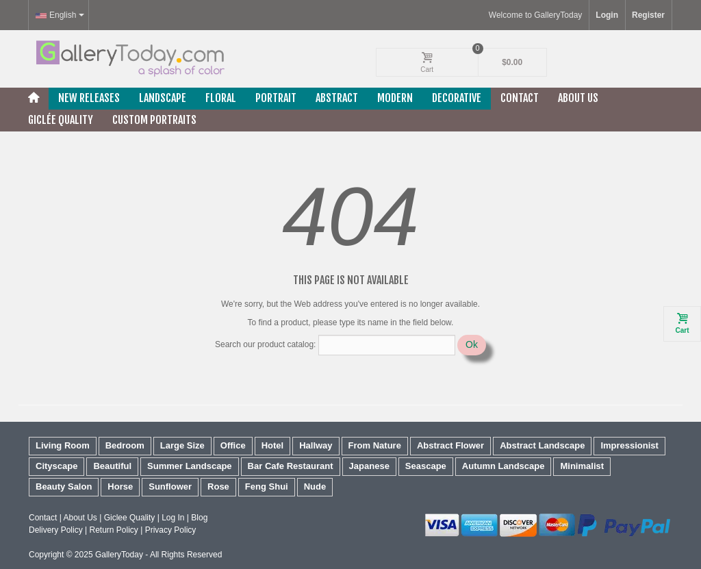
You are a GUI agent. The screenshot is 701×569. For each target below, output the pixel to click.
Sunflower (170, 486)
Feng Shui (266, 486)
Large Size (182, 445)
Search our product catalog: (265, 344)
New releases (89, 98)
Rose (218, 486)
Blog (199, 517)
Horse (120, 486)
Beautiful (112, 466)
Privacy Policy (170, 530)
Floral (220, 98)
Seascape (425, 466)
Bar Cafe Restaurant (290, 466)
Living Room (63, 445)
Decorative (456, 98)
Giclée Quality (60, 120)
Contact (519, 98)
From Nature (374, 445)
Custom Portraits (154, 120)
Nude (315, 486)
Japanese (369, 466)
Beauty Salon (64, 486)
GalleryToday (119, 554)
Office (233, 445)
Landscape (162, 98)
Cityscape (56, 466)
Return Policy (113, 530)
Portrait (275, 98)
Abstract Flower (450, 445)
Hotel (273, 445)
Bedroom (124, 445)
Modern (395, 98)
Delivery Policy (56, 530)
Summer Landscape (189, 466)
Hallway (315, 445)
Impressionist (629, 445)
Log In (173, 517)
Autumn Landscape (503, 466)
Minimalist (582, 466)
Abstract (337, 98)
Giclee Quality (129, 517)
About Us (578, 98)
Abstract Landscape (542, 445)
